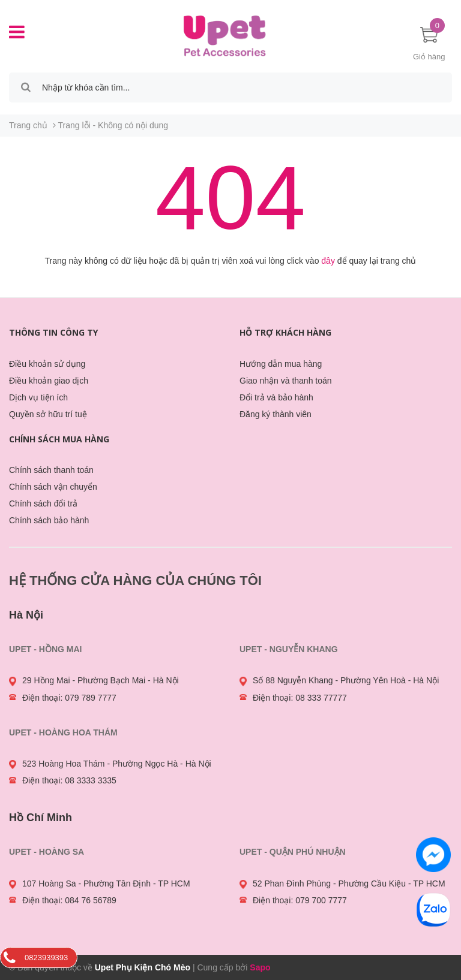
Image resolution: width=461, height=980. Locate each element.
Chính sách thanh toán (51, 470)
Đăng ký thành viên (276, 414)
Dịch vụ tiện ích (38, 397)
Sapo (260, 967)
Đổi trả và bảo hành (276, 397)
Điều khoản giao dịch (48, 380)
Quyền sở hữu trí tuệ (48, 414)
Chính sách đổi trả (43, 503)
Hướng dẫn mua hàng (281, 364)
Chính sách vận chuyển (53, 486)
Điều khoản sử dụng (47, 364)
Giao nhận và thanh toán (286, 380)
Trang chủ (28, 125)
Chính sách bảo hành (49, 520)
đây (328, 261)
